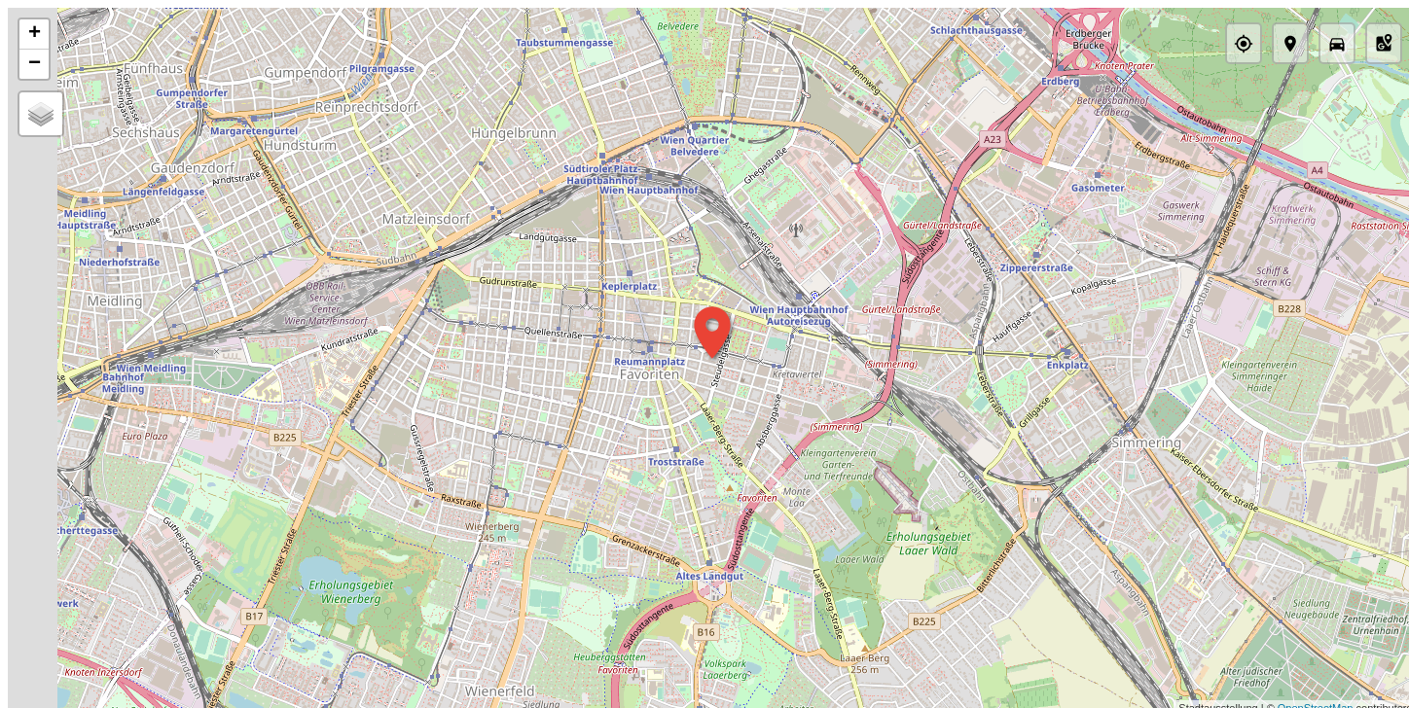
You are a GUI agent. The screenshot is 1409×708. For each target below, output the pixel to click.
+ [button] (34, 34)
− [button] (34, 64)
